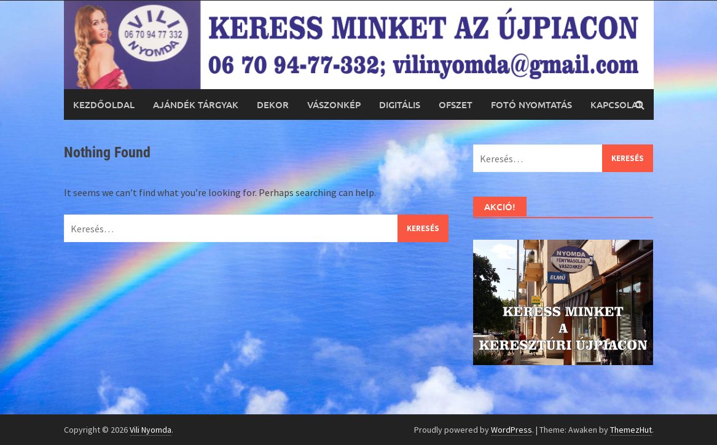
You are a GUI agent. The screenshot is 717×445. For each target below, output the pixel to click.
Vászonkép (334, 104)
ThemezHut (631, 429)
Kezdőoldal (104, 104)
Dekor (273, 104)
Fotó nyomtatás (531, 104)
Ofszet (455, 104)
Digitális (399, 104)
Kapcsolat (616, 104)
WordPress (511, 429)
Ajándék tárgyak (195, 104)
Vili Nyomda (150, 429)
